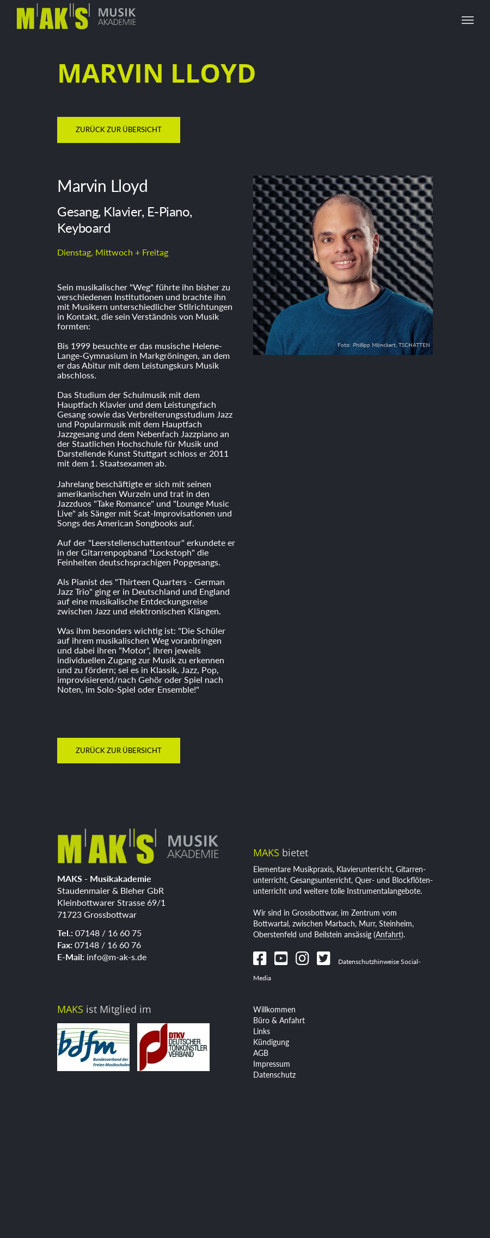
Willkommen (274, 1009)
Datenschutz (274, 1074)
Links (261, 1031)
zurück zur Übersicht (119, 129)
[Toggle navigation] (468, 20)
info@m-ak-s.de (116, 956)
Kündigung (271, 1042)
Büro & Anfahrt (279, 1020)
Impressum (271, 1063)
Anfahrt (388, 934)
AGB (260, 1052)
